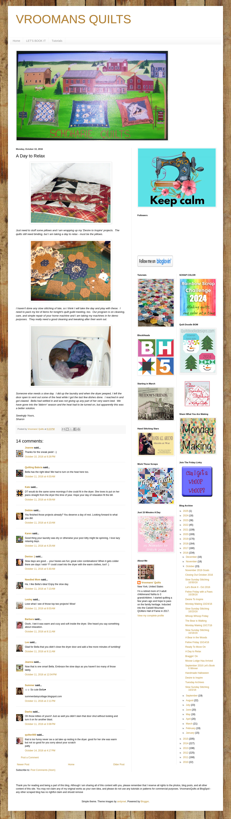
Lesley (28, 599)
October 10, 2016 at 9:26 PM (40, 456)
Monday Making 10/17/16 (198, 625)
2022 (186, 525)
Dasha (28, 711)
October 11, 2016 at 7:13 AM (40, 588)
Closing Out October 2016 (199, 574)
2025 (186, 511)
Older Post (118, 764)
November (192, 561)
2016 (186, 552)
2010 (186, 762)
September (192, 695)
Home (16, 40)
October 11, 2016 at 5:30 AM (40, 568)
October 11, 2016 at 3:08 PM (40, 724)
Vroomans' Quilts (151, 582)
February (191, 728)
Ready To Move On (195, 646)
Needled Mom (32, 579)
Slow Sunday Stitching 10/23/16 (197, 610)
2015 (186, 738)
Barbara (29, 619)
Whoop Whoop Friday (196, 616)
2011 (186, 757)
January (190, 732)
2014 (186, 743)
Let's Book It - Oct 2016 (197, 587)
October (190, 566)
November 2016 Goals (197, 570)
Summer (29, 685)
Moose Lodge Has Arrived (199, 660)
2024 (186, 515)
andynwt (121, 801)
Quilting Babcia (33, 467)
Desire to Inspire (194, 677)
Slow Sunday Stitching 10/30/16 (197, 581)
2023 (186, 520)
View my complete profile (150, 615)
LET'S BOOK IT (36, 40)
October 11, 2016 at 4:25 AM (40, 545)
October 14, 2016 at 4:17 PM (40, 750)
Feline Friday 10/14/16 (197, 642)
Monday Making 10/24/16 (198, 604)
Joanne (29, 447)
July (188, 705)
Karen (28, 533)
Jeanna (29, 662)
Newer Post (23, 764)
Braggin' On (191, 656)
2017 (186, 548)
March (189, 723)
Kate (27, 487)
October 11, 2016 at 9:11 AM (40, 651)
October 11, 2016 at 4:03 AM (40, 476)
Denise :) (30, 556)
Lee (27, 642)
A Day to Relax (193, 651)
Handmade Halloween (197, 673)
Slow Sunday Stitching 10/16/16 (197, 631)
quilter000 (30, 734)
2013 (186, 748)
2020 (186, 534)
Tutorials (57, 40)
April (188, 719)
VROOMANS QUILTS (73, 19)
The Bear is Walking (196, 620)
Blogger (145, 801)
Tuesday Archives (194, 682)
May (188, 714)
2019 (186, 538)
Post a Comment (30, 757)
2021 (186, 529)
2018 (186, 543)
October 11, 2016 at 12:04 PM (41, 674)
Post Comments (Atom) (42, 770)
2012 (186, 752)
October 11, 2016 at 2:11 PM (40, 701)
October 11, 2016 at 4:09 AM (40, 499)
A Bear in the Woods (196, 637)
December (192, 557)
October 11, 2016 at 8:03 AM (40, 608)
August (190, 700)
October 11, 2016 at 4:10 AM (40, 522)
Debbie (29, 510)
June (189, 709)
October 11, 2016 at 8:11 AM (40, 631)
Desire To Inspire (194, 599)
